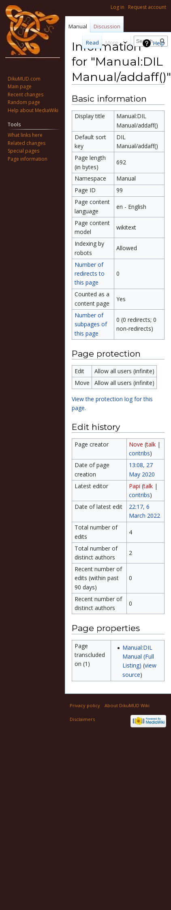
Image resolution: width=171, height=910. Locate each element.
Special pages (23, 150)
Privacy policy (85, 705)
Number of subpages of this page (91, 324)
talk (151, 444)
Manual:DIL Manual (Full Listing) (138, 657)
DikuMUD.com (24, 78)
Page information (27, 158)
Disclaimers (82, 719)
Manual (77, 26)
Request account (147, 7)
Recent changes (25, 94)
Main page (20, 86)
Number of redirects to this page (90, 274)
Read (87, 42)
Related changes (26, 143)
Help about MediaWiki (33, 110)
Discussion (107, 26)
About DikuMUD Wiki (127, 705)
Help (159, 43)
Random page (24, 102)
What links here (25, 135)
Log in (117, 7)
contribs (139, 453)
